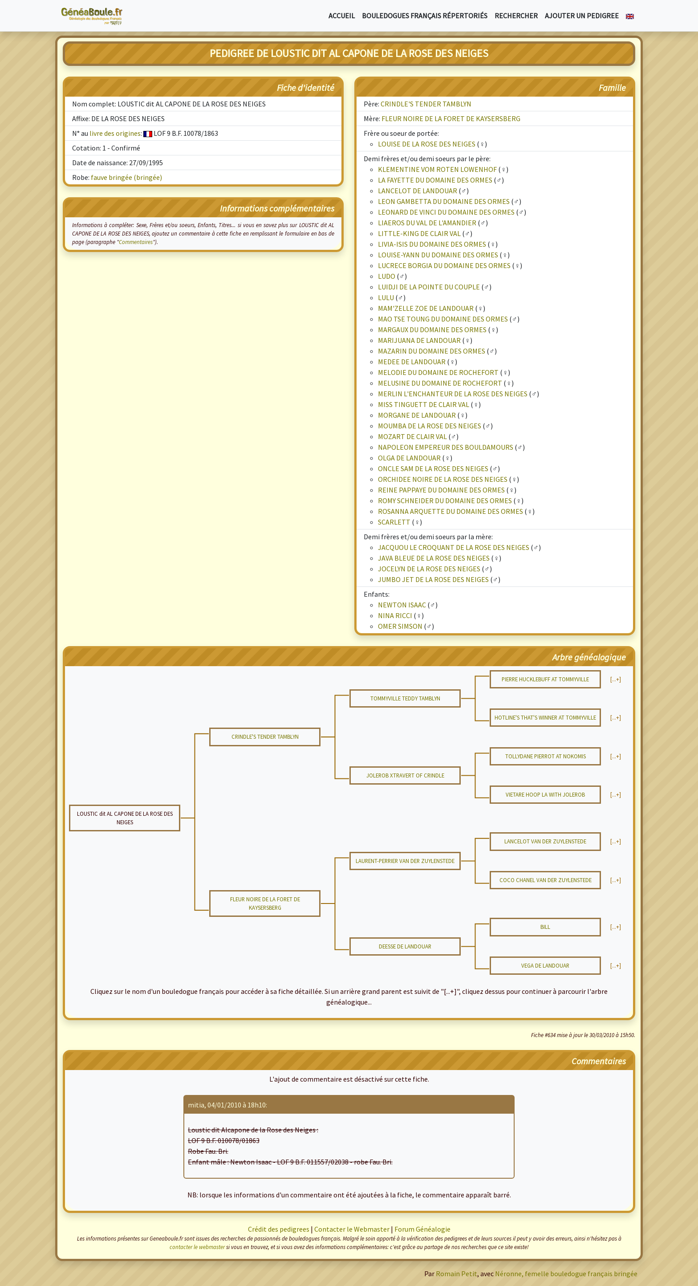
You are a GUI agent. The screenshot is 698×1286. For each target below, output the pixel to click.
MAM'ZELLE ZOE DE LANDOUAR (426, 308)
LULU (386, 297)
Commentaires (136, 241)
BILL (545, 926)
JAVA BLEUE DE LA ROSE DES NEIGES (434, 557)
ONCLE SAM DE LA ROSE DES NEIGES (433, 468)
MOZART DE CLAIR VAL (412, 436)
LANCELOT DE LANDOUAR (417, 190)
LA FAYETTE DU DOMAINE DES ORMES (435, 179)
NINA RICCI (395, 615)
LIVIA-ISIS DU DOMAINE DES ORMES (432, 244)
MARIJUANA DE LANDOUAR (419, 340)
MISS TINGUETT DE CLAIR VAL (423, 404)
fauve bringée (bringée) (126, 177)
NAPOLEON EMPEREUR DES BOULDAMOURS (445, 447)
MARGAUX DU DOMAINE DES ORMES (432, 329)
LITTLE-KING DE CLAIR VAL (419, 233)
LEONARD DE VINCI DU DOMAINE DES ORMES (446, 212)
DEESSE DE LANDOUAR (405, 946)
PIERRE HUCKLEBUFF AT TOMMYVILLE (545, 679)
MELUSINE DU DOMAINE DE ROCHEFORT (440, 382)
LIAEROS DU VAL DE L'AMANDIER (427, 222)
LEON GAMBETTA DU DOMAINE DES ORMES (444, 201)
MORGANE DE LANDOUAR (417, 415)
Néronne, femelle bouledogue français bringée (566, 1273)
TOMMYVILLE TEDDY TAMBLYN (405, 698)
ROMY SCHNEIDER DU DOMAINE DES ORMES (445, 500)
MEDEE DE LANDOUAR (412, 361)
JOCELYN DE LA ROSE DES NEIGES (429, 568)
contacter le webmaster (197, 1246)
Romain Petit (456, 1273)
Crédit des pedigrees (278, 1229)
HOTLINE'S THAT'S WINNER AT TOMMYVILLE (545, 717)
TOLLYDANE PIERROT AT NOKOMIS (545, 756)
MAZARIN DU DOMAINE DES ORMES (431, 350)
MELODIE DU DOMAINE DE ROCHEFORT (438, 372)
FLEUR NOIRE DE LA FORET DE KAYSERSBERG (450, 118)
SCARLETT (394, 521)
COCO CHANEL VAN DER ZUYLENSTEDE (545, 879)
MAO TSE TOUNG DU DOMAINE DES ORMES (443, 318)
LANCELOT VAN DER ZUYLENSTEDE (545, 841)
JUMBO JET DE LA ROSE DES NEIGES (433, 579)
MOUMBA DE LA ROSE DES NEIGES (429, 425)
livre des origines (115, 133)
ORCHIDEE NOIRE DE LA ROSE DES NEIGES (442, 479)
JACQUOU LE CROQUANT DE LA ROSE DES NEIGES (453, 547)
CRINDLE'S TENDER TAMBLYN (426, 103)
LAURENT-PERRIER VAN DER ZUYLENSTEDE (405, 860)
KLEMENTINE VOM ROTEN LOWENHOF (437, 169)
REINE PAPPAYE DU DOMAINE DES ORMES (441, 489)
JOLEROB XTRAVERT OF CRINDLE (405, 775)
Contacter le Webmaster (352, 1229)
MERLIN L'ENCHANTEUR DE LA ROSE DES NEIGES (453, 393)
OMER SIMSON (400, 626)
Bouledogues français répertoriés (424, 15)
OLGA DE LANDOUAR (409, 457)
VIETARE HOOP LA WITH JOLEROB (545, 794)
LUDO (386, 276)
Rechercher (516, 15)
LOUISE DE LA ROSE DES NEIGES (426, 143)
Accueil (342, 15)
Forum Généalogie (422, 1229)
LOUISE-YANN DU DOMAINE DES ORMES (438, 254)
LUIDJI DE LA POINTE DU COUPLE (429, 286)
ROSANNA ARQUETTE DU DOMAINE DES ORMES (450, 511)
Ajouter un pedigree (582, 15)
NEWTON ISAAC (402, 604)
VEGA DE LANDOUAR (545, 965)
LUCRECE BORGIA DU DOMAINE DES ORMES (444, 265)
